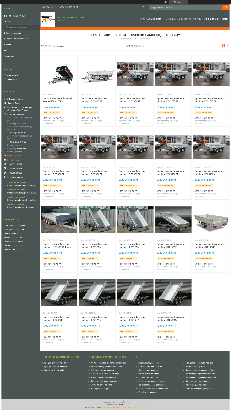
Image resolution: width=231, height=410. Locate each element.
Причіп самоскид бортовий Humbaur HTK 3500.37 (170, 172)
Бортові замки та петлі (148, 377)
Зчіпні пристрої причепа (101, 385)
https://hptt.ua (14, 156)
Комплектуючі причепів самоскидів (201, 377)
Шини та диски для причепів (103, 377)
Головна (7, 21)
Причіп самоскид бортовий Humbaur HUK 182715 (208, 245)
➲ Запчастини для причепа (16, 27)
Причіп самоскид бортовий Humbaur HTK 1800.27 (94, 100)
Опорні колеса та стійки (148, 374)
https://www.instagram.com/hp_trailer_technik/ (22, 185)
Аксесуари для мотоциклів (197, 381)
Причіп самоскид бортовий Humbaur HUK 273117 (132, 318)
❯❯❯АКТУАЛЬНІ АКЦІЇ (14, 16)
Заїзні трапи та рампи (195, 366)
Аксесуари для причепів (196, 385)
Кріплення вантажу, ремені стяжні (153, 388)
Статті (225, 19)
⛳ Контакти (184, 19)
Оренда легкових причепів (55, 366)
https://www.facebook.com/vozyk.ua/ (22, 207)
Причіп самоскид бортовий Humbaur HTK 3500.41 (208, 172)
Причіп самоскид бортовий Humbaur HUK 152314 (132, 245)
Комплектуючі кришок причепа (151, 381)
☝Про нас (170, 19)
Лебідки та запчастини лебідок (199, 363)
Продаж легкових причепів (56, 363)
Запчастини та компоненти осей (105, 374)
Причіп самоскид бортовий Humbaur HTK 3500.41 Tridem (57, 245)
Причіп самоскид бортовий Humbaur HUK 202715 (56, 318)
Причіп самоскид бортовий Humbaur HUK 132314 (94, 245)
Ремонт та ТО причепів (54, 370)
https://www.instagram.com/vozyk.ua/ (22, 193)
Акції (6, 50)
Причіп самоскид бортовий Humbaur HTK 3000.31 (56, 172)
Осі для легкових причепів (102, 370)
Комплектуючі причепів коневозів (200, 374)
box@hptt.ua (13, 160)
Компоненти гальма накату (150, 366)
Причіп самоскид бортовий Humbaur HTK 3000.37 (94, 172)
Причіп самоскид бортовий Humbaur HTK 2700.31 (208, 100)
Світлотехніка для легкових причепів (107, 366)
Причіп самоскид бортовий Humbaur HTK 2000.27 (132, 100)
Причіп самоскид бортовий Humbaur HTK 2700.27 (170, 100)
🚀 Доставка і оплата (150, 19)
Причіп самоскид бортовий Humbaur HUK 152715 (170, 245)
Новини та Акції (212, 19)
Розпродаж (9, 56)
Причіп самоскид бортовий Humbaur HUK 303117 (170, 318)
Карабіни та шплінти (147, 392)
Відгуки (197, 19)
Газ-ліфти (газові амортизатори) (152, 385)
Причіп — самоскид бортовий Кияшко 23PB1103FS (57, 100)
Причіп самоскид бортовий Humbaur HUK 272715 (94, 318)
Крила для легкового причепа (104, 381)
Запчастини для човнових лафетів (201, 370)
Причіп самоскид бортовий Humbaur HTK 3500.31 (132, 172)
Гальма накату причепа (148, 363)
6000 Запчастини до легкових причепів (108, 363)
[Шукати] (226, 7)
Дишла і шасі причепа (148, 370)
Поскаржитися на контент (111, 407)
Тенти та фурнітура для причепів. (200, 388)
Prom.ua (129, 402)
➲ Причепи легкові (12, 33)
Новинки (7, 44)
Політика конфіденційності (135, 407)
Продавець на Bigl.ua (115, 405)
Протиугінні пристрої (100, 388)
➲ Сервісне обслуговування (16, 38)
